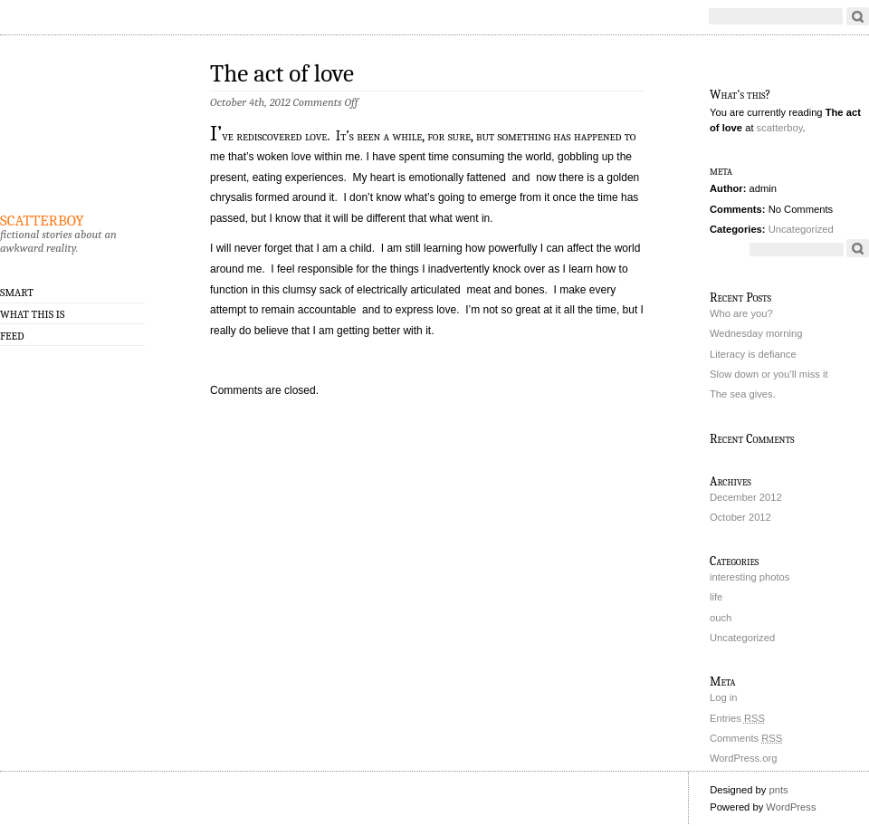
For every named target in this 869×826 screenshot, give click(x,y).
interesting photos (749, 576)
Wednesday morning (756, 333)
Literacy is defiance (753, 354)
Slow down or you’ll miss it (769, 374)
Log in (723, 697)
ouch (720, 617)
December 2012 (746, 497)
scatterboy (42, 217)
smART (16, 292)
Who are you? (741, 313)
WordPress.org (743, 758)
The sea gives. (743, 394)
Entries (737, 718)
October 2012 (740, 517)
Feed (12, 336)
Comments (746, 738)
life (716, 596)
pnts (778, 789)
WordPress (791, 807)
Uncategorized (801, 229)
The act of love (282, 74)
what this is (32, 314)
